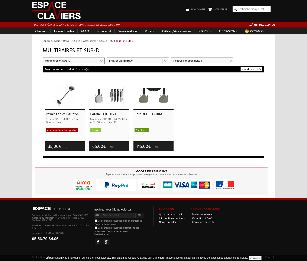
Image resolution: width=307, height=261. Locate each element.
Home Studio (64, 31)
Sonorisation (127, 31)
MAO (85, 31)
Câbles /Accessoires (176, 31)
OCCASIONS (228, 31)
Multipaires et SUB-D (57, 60)
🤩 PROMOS (254, 31)
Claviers (41, 31)
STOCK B (204, 31)
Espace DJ (104, 31)
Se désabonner (101, 234)
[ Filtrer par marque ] (121, 60)
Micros (150, 31)
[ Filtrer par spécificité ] (187, 60)
